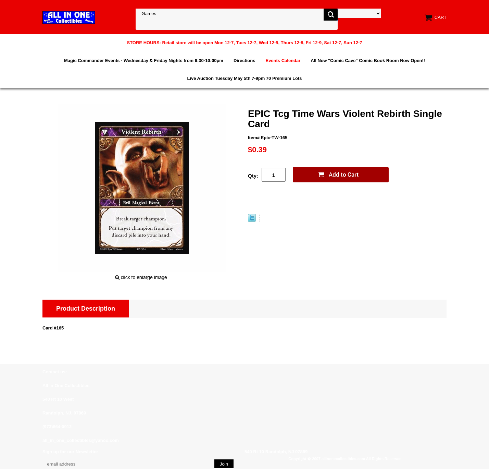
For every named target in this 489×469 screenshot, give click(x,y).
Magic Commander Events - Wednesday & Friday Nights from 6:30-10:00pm (143, 60)
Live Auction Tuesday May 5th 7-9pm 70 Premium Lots (244, 78)
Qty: (253, 176)
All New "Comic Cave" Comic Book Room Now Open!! (368, 60)
